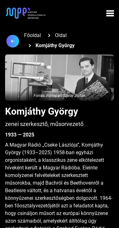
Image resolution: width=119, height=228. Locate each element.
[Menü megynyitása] (110, 13)
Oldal (61, 35)
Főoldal (32, 35)
